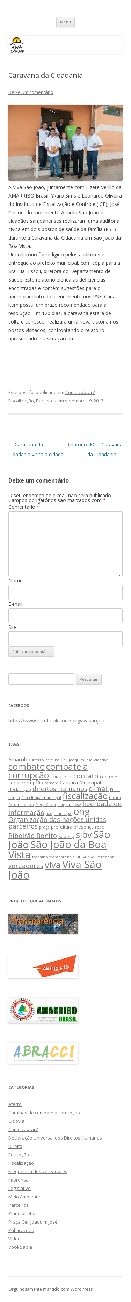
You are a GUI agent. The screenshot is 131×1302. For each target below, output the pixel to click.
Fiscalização (21, 400)
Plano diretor (22, 1213)
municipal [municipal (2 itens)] (63, 813)
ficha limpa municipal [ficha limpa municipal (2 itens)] (41, 797)
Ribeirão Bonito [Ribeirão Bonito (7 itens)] (32, 835)
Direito (15, 1146)
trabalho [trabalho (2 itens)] (40, 856)
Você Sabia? (21, 1247)
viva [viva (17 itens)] (53, 865)
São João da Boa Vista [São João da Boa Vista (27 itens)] (57, 849)
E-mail (15, 604)
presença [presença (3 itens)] (84, 827)
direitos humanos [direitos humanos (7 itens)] (59, 788)
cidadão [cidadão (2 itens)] (101, 759)
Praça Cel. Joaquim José (33, 1222)
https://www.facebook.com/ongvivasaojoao (58, 720)
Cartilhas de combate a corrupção (44, 1112)
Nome (15, 580)
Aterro (15, 1104)
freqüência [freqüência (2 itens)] (45, 804)
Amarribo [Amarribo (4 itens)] (19, 759)
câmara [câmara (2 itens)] (51, 783)
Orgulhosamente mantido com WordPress (50, 1289)
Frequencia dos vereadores (37, 1171)
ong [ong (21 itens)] (82, 811)
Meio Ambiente (24, 1196)
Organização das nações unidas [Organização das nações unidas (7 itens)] (57, 819)
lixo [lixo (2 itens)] (49, 813)
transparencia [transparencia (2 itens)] (62, 856)
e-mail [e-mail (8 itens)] (99, 788)
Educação (18, 1154)
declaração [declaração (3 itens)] (19, 789)
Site (12, 627)
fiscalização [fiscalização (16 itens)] (85, 796)
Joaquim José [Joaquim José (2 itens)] (69, 804)
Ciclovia (16, 1121)
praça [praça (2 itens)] (44, 827)
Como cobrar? (80, 392)
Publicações (21, 1230)
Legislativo (19, 1188)
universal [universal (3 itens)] (85, 856)
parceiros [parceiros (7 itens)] (23, 826)
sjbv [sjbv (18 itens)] (84, 835)
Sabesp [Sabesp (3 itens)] (66, 836)
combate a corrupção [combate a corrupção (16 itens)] (48, 771)
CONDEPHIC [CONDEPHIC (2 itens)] (61, 777)
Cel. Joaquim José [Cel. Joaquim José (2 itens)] (77, 759)
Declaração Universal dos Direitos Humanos (55, 1138)
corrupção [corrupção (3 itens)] (32, 783)
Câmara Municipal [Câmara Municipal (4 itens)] (80, 782)
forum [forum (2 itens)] (115, 797)
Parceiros (46, 400)
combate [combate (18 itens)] (26, 766)
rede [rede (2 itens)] (99, 827)
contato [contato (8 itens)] (86, 776)
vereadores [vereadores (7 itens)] (25, 865)
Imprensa (18, 1180)
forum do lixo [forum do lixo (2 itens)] (21, 804)
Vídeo (14, 1238)
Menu (65, 22)
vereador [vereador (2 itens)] (105, 856)
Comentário (23, 507)
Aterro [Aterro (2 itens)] (38, 759)
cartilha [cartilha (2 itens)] (52, 759)
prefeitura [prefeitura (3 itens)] (61, 827)
